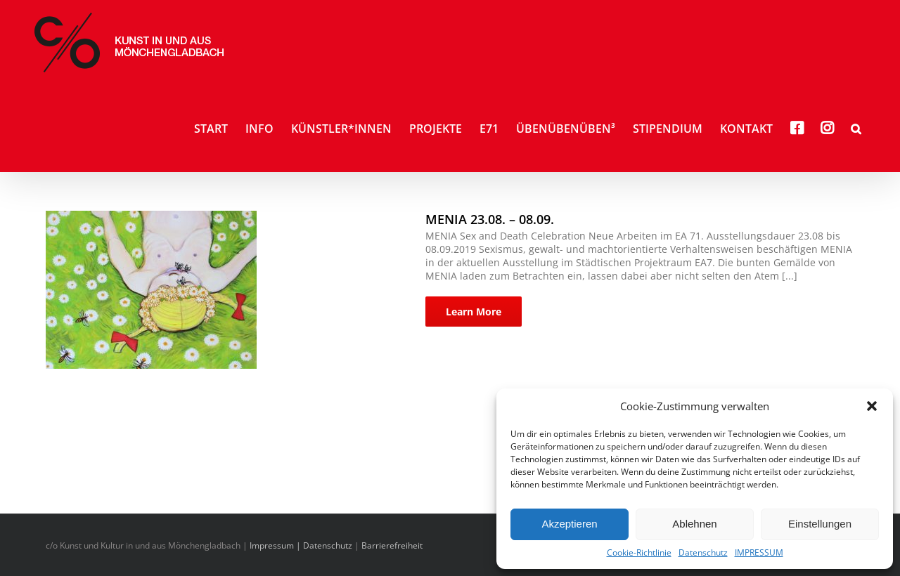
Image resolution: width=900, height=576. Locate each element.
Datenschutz (703, 552)
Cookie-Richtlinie (639, 552)
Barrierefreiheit (392, 545)
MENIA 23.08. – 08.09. (489, 219)
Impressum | (276, 545)
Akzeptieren (569, 524)
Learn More (473, 311)
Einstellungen (819, 524)
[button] (872, 406)
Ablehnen (694, 524)
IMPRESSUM (759, 552)
